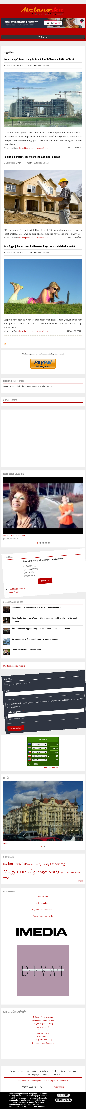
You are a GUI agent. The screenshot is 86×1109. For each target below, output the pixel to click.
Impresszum (23, 1080)
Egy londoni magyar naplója (43, 1020)
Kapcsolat (56, 1074)
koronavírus (18, 863)
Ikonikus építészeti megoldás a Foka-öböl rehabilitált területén (39, 59)
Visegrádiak (32, 1071)
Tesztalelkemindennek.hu (43, 916)
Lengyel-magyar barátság (43, 1023)
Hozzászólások (42, 148)
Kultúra (21, 1071)
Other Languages (33, 1074)
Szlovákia (24, 567)
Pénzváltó (43, 739)
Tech (54, 1071)
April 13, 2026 (33, 764)
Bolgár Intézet (43, 1036)
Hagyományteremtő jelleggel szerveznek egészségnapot (35, 639)
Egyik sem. (23, 570)
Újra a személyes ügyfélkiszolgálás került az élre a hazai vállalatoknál (41, 628)
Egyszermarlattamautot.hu (43, 909)
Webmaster (59, 1087)
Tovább (80, 881)
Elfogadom (63, 1095)
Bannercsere (62, 1080)
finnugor (6, 877)
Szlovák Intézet (43, 1033)
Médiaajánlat (36, 1080)
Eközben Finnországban (43, 1017)
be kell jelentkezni (26, 148)
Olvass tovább (74, 147)
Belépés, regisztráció (13, 380)
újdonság (44, 864)
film (5, 864)
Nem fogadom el (63, 1100)
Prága (5, 843)
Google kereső (10, 400)
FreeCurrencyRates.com (51, 767)
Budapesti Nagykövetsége (43, 1043)
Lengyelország (27, 564)
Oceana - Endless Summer (14, 535)
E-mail (4, 678)
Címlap (12, 1071)
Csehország (26, 560)
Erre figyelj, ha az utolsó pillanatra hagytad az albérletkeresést (39, 246)
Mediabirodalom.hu (43, 903)
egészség (64, 872)
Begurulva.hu (43, 896)
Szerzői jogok (49, 1080)
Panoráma (72, 1071)
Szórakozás (44, 1071)
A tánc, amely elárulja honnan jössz (26, 649)
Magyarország (19, 871)
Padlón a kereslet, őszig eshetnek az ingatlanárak (32, 157)
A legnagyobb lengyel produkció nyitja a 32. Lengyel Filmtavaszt (38, 607)
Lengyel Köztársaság (43, 1039)
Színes (62, 1071)
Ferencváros (33, 864)
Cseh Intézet (43, 1030)
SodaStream (75, 872)
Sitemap (46, 1074)
